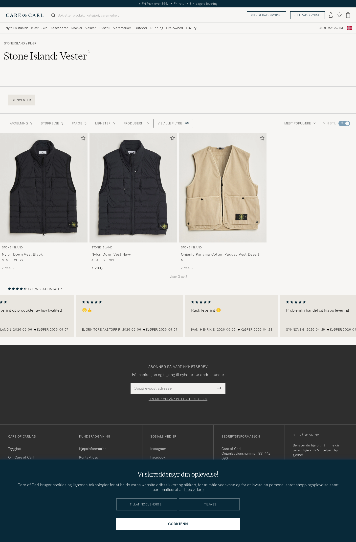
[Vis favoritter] (339, 15)
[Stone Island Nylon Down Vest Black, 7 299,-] (44, 202)
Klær (32, 43)
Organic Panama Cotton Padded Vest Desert (220, 254)
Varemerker (122, 28)
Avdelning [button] (21, 123)
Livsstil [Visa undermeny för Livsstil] (104, 28)
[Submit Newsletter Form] (219, 388)
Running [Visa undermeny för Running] (156, 28)
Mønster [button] (105, 123)
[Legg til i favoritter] (82, 139)
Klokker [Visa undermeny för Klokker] (76, 28)
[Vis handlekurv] (348, 15)
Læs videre (194, 489)
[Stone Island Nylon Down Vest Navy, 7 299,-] (133, 202)
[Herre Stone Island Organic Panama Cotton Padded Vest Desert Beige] (223, 187)
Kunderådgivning (266, 15)
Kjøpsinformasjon (93, 448)
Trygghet (14, 448)
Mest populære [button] (300, 123)
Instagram (158, 448)
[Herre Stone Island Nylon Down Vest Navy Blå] (133, 187)
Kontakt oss (88, 457)
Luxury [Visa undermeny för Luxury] (191, 28)
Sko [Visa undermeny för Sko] (44, 28)
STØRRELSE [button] (52, 123)
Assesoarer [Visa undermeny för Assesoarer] (59, 28)
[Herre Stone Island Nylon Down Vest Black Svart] (44, 187)
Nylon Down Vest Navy (111, 254)
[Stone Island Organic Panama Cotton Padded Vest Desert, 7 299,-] (223, 202)
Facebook (157, 457)
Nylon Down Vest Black (22, 254)
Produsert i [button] (137, 123)
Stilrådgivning (307, 15)
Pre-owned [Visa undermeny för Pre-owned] (174, 28)
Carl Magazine (331, 28)
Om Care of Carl (21, 457)
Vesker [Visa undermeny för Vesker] (90, 28)
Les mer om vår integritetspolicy (178, 399)
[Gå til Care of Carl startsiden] (25, 15)
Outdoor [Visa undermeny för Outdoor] (140, 28)
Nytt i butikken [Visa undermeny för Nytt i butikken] (16, 28)
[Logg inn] (331, 15)
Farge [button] (79, 123)
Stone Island (14, 43)
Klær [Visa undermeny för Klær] (35, 28)
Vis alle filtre (173, 123)
